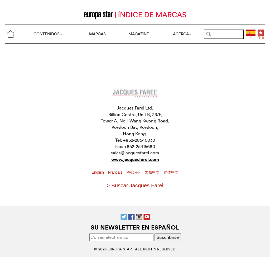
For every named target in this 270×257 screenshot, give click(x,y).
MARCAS (97, 33)
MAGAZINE (138, 33)
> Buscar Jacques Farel (135, 185)
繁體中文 (153, 172)
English (98, 172)
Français (115, 172)
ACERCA (182, 33)
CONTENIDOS (47, 33)
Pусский (134, 172)
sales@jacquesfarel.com (135, 152)
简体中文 (171, 172)
